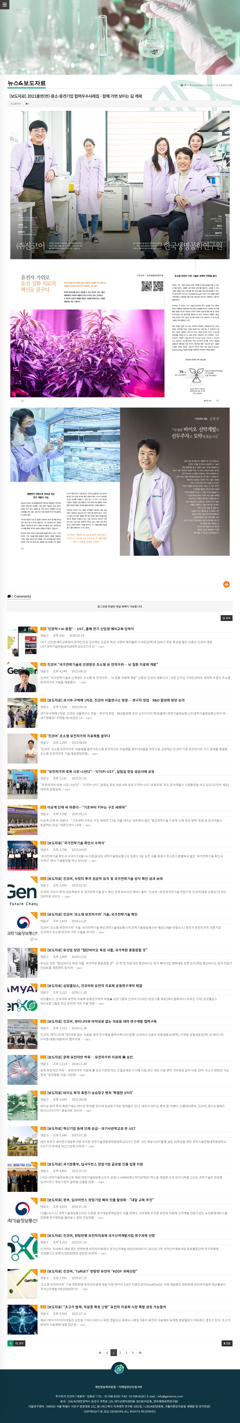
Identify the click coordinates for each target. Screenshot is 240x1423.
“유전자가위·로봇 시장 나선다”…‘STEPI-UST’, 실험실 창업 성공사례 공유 (97, 771)
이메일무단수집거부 (130, 1387)
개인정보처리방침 (105, 1387)
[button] (226, 618)
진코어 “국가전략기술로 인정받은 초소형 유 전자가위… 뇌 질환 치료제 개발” (99, 664)
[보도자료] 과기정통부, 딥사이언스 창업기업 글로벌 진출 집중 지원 (91, 1164)
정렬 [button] (227, 1343)
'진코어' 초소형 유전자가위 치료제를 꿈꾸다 (75, 735)
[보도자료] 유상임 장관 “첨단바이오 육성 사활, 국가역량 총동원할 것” (93, 949)
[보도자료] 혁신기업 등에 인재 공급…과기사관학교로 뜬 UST (88, 1128)
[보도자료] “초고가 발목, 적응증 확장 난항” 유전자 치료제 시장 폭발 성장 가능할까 (103, 1306)
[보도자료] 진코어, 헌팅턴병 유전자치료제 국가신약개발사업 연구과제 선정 (97, 1235)
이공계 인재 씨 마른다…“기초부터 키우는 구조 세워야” (83, 807)
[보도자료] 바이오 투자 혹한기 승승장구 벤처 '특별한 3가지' (86, 1092)
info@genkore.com (170, 1396)
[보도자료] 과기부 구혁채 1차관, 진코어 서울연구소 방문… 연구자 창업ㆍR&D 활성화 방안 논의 (112, 700)
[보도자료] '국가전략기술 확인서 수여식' (72, 842)
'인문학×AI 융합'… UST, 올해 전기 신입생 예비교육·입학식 (87, 628)
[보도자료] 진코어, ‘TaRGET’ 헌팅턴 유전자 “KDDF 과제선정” (88, 1271)
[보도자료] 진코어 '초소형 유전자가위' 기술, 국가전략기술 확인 (89, 914)
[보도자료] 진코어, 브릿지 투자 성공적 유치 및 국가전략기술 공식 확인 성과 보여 (101, 878)
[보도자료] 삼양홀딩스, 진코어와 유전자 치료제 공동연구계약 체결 (91, 985)
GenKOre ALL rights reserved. (133, 1411)
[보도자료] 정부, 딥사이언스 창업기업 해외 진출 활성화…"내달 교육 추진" (97, 1199)
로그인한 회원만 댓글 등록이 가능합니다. (120, 606)
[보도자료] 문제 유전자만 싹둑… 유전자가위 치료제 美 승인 (86, 1056)
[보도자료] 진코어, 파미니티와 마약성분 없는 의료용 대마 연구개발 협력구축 (98, 1021)
